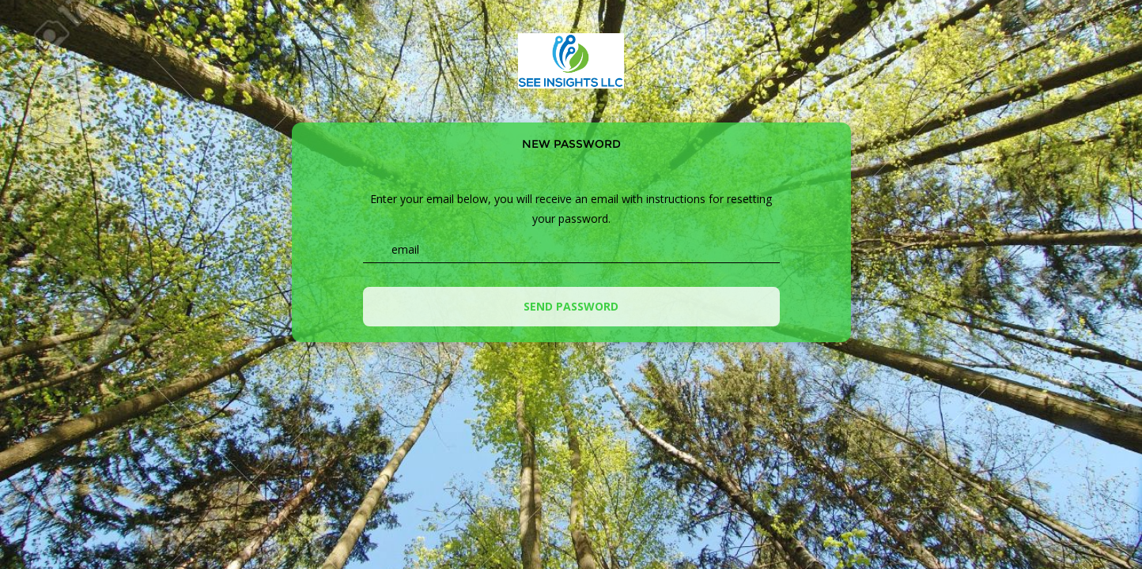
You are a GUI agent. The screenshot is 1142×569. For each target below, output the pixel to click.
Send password (571, 306)
